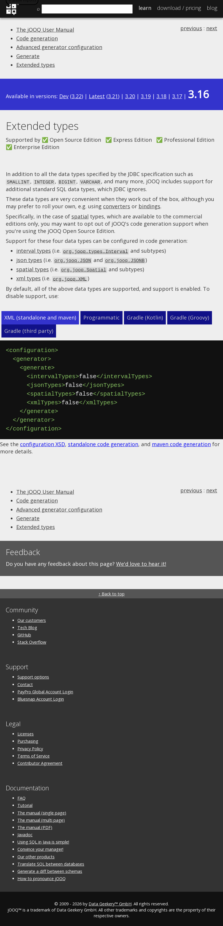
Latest (97, 96)
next (211, 28)
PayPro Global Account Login (45, 689)
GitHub (24, 632)
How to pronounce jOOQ (41, 876)
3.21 (113, 96)
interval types (33, 250)
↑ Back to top (111, 592)
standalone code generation (103, 441)
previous (191, 28)
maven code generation (181, 441)
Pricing (179, 7)
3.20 (130, 96)
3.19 (146, 96)
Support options (33, 675)
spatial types (32, 267)
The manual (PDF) (34, 825)
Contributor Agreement (39, 761)
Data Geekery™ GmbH (110, 902)
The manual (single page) (41, 810)
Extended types (35, 64)
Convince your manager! (40, 847)
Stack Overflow (31, 640)
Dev (64, 96)
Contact (25, 682)
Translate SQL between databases (50, 861)
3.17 (177, 96)
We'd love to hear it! (141, 561)
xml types (28, 276)
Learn (145, 7)
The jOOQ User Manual (45, 29)
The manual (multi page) (41, 818)
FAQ (21, 796)
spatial (80, 215)
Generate (27, 56)
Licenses (25, 732)
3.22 (77, 96)
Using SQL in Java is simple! (43, 840)
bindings (149, 205)
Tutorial (25, 803)
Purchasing (27, 739)
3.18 (161, 96)
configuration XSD (42, 441)
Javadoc (25, 832)
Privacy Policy (30, 746)
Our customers (31, 618)
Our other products (36, 854)
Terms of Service (33, 753)
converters (116, 205)
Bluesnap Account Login (40, 696)
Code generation (37, 38)
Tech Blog (27, 625)
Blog (212, 7)
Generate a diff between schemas (49, 869)
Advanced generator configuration (59, 47)
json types (29, 259)
